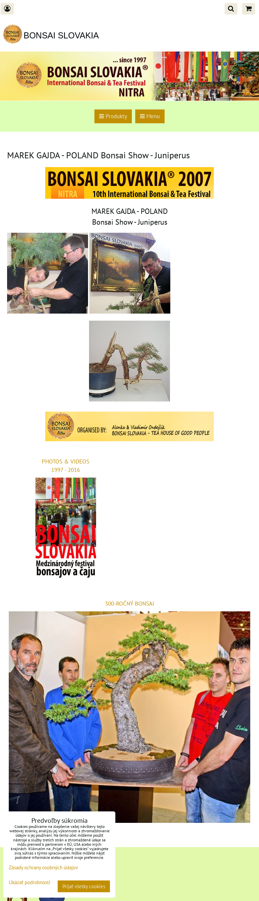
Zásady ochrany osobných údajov (43, 867)
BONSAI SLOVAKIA (61, 35)
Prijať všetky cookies (83, 886)
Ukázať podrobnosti (29, 883)
